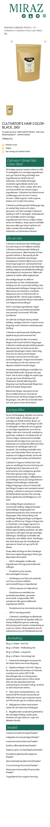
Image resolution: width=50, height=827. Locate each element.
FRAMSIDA (9, 28)
